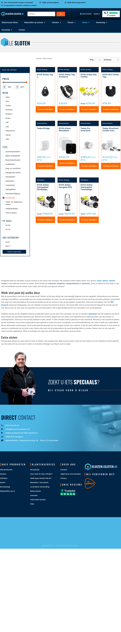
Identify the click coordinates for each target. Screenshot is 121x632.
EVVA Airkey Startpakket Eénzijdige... (43, 188)
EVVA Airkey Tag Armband (67, 75)
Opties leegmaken (14, 252)
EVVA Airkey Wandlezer (65, 130)
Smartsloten (97, 69)
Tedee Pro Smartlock (86, 130)
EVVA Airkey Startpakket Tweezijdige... (87, 188)
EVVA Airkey (42, 69)
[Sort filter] (95, 59)
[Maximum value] (23, 87)
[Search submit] (60, 14)
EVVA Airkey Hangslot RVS (65, 187)
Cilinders (40, 181)
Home (38, 58)
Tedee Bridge (43, 129)
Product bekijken (45, 109)
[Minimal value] (15, 82)
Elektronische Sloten (53, 181)
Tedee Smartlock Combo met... (110, 130)
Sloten (50, 69)
